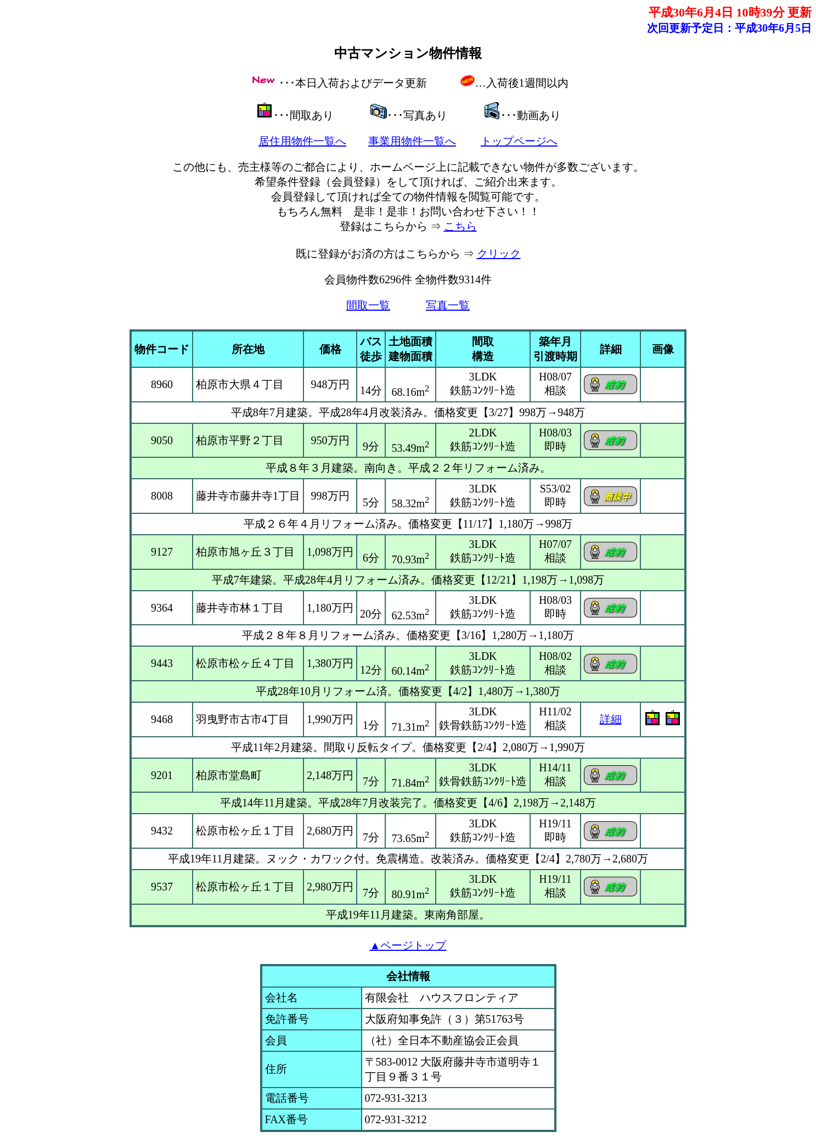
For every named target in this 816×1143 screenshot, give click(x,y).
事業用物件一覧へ (412, 141)
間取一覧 (368, 305)
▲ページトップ (408, 945)
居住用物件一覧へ (302, 141)
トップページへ (519, 141)
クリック (499, 254)
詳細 (611, 719)
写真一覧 (448, 305)
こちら (460, 226)
